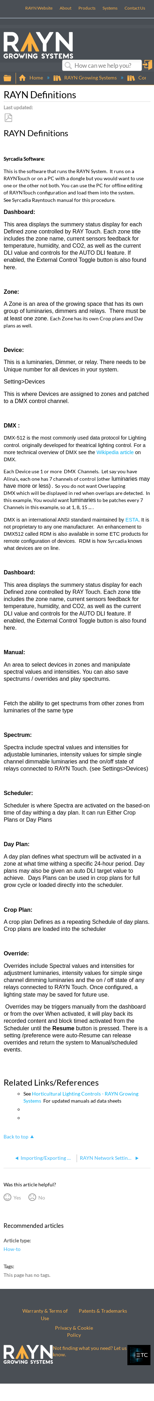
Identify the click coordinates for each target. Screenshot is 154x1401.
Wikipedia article (115, 452)
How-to (12, 1249)
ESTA (132, 520)
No (41, 1198)
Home (31, 78)
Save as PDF (8, 118)
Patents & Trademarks (103, 1311)
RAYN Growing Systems (86, 78)
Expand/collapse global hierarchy (12, 78)
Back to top (16, 1137)
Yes (17, 1198)
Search (68, 65)
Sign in (148, 67)
